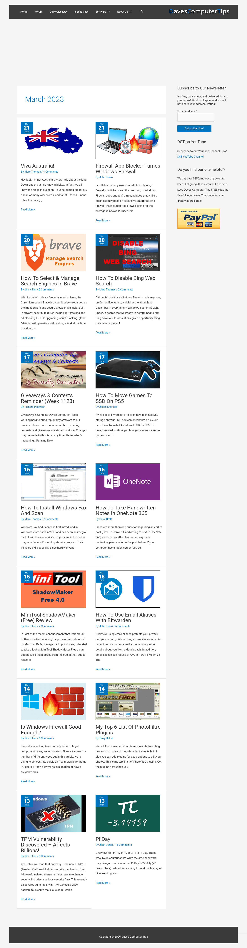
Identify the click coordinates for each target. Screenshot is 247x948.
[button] (146, 11)
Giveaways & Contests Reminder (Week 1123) (49, 395)
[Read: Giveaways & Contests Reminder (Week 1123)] (53, 367)
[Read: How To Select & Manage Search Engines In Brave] (53, 249)
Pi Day (103, 835)
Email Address (187, 109)
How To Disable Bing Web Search (127, 278)
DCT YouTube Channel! (191, 154)
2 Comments (47, 287)
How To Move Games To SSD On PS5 (126, 395)
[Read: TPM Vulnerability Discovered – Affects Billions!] (53, 810)
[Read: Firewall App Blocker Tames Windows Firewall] (128, 137)
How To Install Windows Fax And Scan (50, 507)
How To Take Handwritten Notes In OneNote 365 (127, 507)
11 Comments (124, 841)
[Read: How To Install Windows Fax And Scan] (53, 479)
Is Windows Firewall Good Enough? (52, 726)
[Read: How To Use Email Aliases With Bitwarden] (128, 586)
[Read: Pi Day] (128, 810)
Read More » (28, 207)
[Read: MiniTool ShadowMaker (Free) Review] (53, 586)
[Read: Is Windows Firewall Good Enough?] (53, 698)
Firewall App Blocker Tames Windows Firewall (126, 166)
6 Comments (124, 623)
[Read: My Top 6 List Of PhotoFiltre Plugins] (128, 698)
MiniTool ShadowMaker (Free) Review (50, 614)
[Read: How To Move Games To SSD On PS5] (128, 367)
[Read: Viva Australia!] (53, 137)
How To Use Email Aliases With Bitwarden (128, 614)
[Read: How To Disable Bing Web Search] (128, 249)
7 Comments (52, 516)
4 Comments (52, 169)
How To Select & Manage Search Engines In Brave (52, 278)
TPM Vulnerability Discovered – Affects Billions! (47, 841)
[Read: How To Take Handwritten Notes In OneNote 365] (128, 479)
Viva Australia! (38, 163)
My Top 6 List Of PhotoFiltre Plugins (119, 726)
